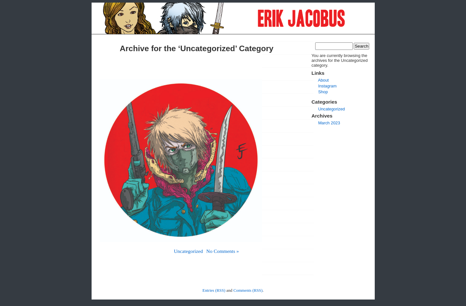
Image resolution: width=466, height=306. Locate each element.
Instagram (327, 86)
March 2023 (329, 122)
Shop (323, 91)
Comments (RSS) (247, 290)
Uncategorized (188, 251)
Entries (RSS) (214, 290)
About (323, 80)
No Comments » (222, 251)
